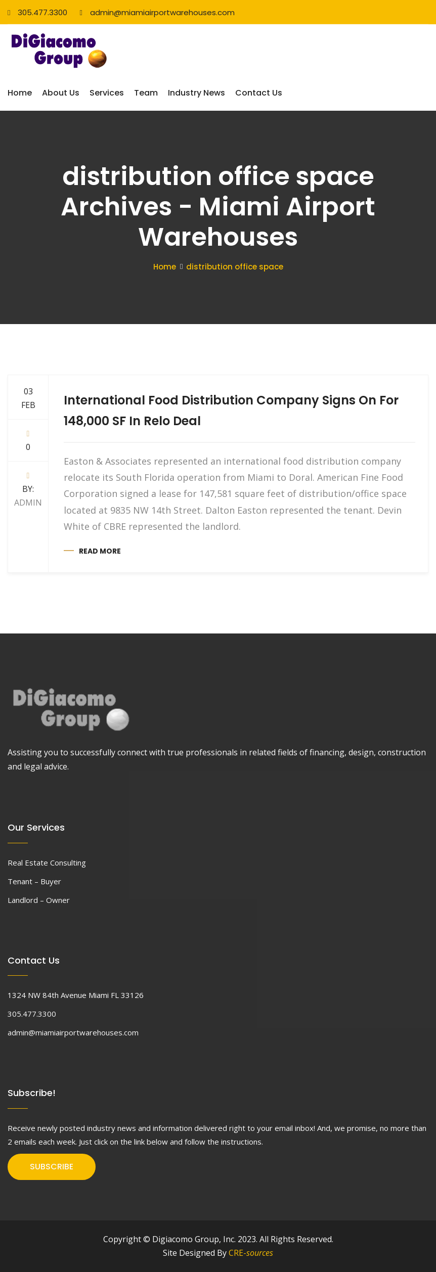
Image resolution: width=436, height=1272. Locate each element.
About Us (60, 93)
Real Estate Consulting (47, 862)
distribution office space (234, 266)
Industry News (196, 93)
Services (107, 93)
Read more (100, 551)
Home (20, 93)
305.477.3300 (37, 12)
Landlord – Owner (39, 900)
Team (146, 93)
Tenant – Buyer (34, 881)
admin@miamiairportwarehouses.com (156, 12)
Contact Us (258, 93)
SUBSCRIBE (51, 1166)
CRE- (251, 1252)
